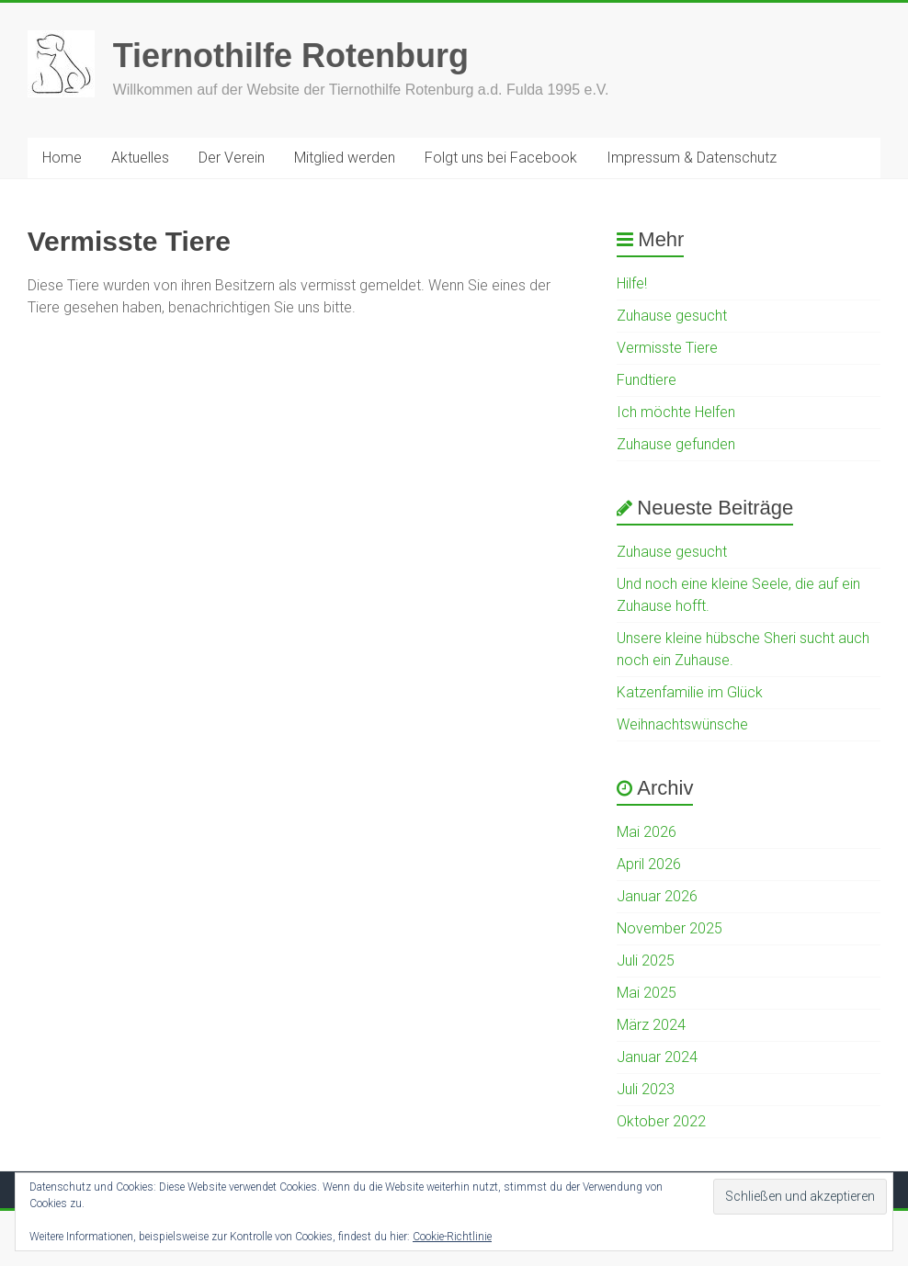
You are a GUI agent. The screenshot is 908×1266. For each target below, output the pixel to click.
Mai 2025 (646, 992)
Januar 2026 (657, 896)
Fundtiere (646, 380)
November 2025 (669, 928)
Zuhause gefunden (676, 444)
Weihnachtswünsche (682, 724)
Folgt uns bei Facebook (501, 157)
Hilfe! (632, 283)
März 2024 (651, 1025)
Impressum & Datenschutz (692, 157)
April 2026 (649, 864)
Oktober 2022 (661, 1121)
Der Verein (232, 157)
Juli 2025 (646, 960)
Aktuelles (140, 157)
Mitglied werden (344, 157)
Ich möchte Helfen (676, 412)
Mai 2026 (646, 832)
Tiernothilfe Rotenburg (291, 55)
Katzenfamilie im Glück (690, 692)
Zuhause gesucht (672, 315)
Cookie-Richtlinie (452, 1236)
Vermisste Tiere (667, 347)
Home (62, 157)
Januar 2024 (657, 1057)
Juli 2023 (646, 1089)
